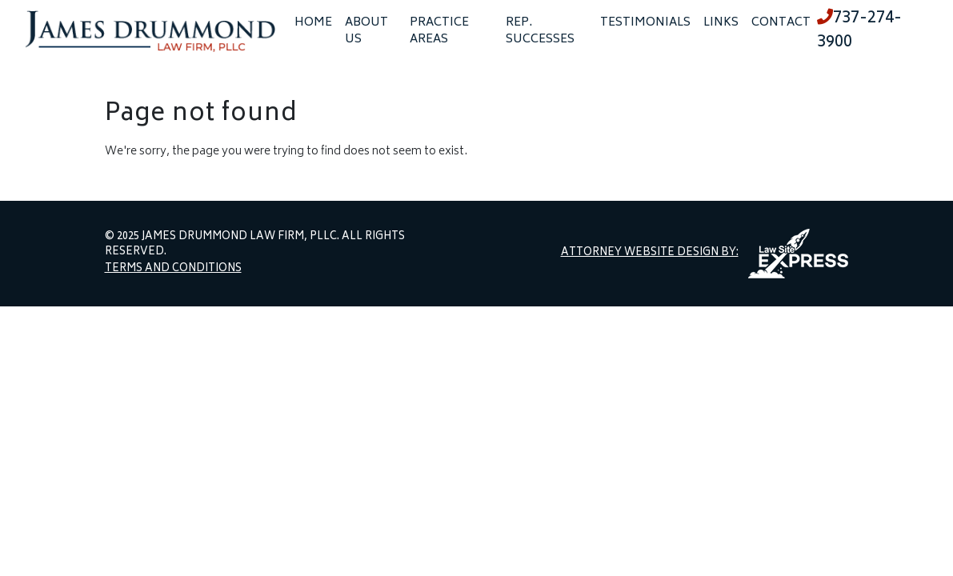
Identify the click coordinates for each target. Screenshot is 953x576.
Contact (781, 23)
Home (313, 23)
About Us (366, 31)
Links (721, 23)
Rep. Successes (540, 31)
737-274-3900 (859, 31)
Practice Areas (439, 31)
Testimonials (645, 23)
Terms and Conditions (173, 270)
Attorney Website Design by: (650, 254)
